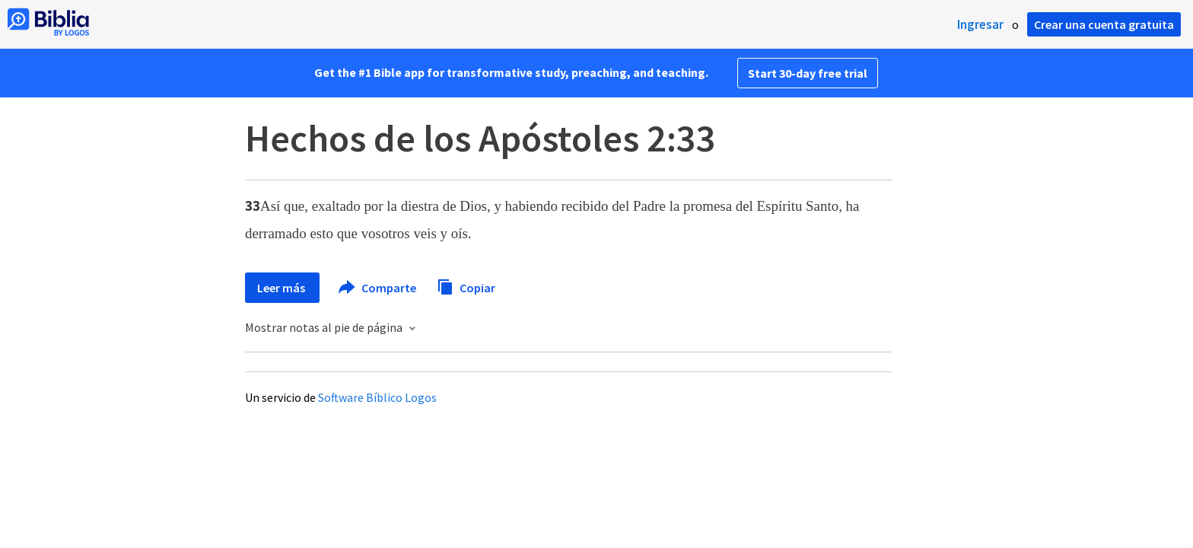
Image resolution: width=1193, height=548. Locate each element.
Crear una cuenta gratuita (1104, 24)
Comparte (378, 287)
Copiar (466, 286)
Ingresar (980, 24)
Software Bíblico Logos (377, 397)
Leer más (282, 287)
